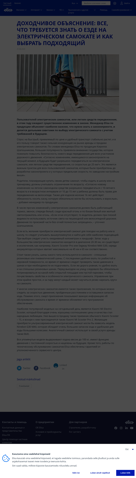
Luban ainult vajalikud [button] (100, 473)
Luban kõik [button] (125, 473)
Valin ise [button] (76, 473)
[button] (128, 449)
